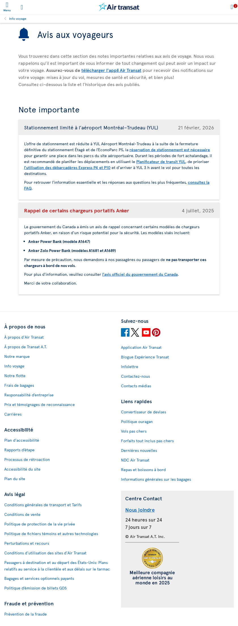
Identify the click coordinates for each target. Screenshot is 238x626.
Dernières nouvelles (139, 450)
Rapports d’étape (19, 449)
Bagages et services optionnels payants (39, 578)
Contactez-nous (135, 376)
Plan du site (14, 478)
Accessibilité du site (22, 469)
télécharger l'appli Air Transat (111, 70)
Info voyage (17, 18)
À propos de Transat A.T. (25, 346)
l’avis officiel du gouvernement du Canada (140, 274)
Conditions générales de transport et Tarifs (43, 504)
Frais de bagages (19, 385)
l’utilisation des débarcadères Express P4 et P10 (67, 167)
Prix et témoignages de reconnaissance (39, 404)
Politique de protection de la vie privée (39, 524)
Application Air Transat (141, 347)
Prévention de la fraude (25, 614)
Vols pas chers (133, 431)
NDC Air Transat (135, 460)
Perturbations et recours (26, 543)
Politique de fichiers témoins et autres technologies (51, 533)
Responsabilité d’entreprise (29, 395)
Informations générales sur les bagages (156, 479)
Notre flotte (15, 375)
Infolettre (129, 366)
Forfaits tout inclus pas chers (147, 440)
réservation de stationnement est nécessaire (169, 149)
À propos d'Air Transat (24, 337)
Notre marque (17, 356)
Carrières (13, 414)
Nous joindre (140, 509)
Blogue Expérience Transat (145, 357)
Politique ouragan (137, 421)
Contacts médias (136, 385)
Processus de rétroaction (27, 459)
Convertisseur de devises (143, 412)
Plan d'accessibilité (21, 440)
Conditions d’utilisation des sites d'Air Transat (45, 553)
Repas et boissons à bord (143, 469)
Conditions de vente (22, 514)
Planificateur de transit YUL (160, 161)
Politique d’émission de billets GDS (35, 588)
